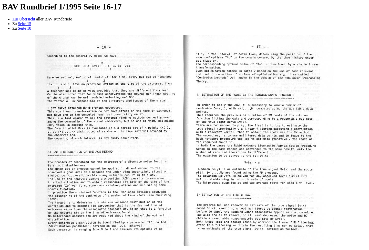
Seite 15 (24, 23)
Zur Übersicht (23, 19)
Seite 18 (24, 28)
